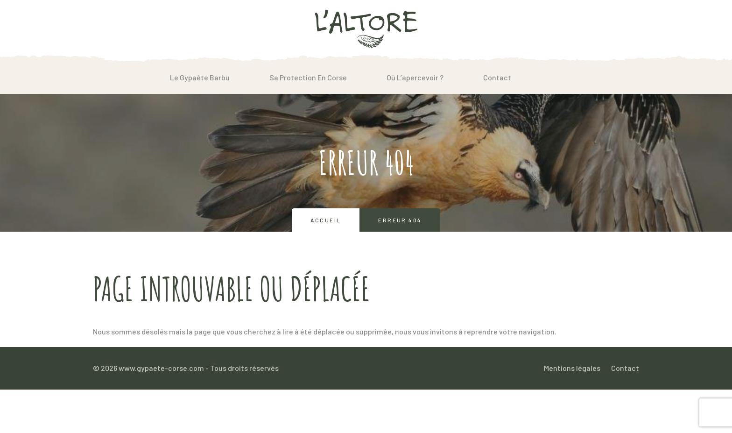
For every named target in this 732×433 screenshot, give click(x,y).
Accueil (325, 220)
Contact (497, 77)
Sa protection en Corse (308, 77)
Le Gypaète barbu (200, 77)
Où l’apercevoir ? (415, 77)
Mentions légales (572, 367)
